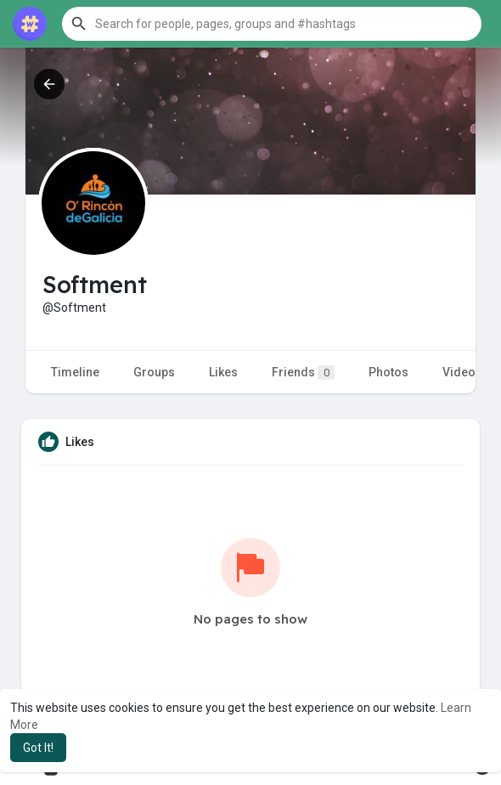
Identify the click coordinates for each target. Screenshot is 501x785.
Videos (462, 372)
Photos (388, 372)
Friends (303, 372)
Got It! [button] (38, 747)
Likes (223, 372)
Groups (154, 372)
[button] (271, 24)
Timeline (75, 372)
